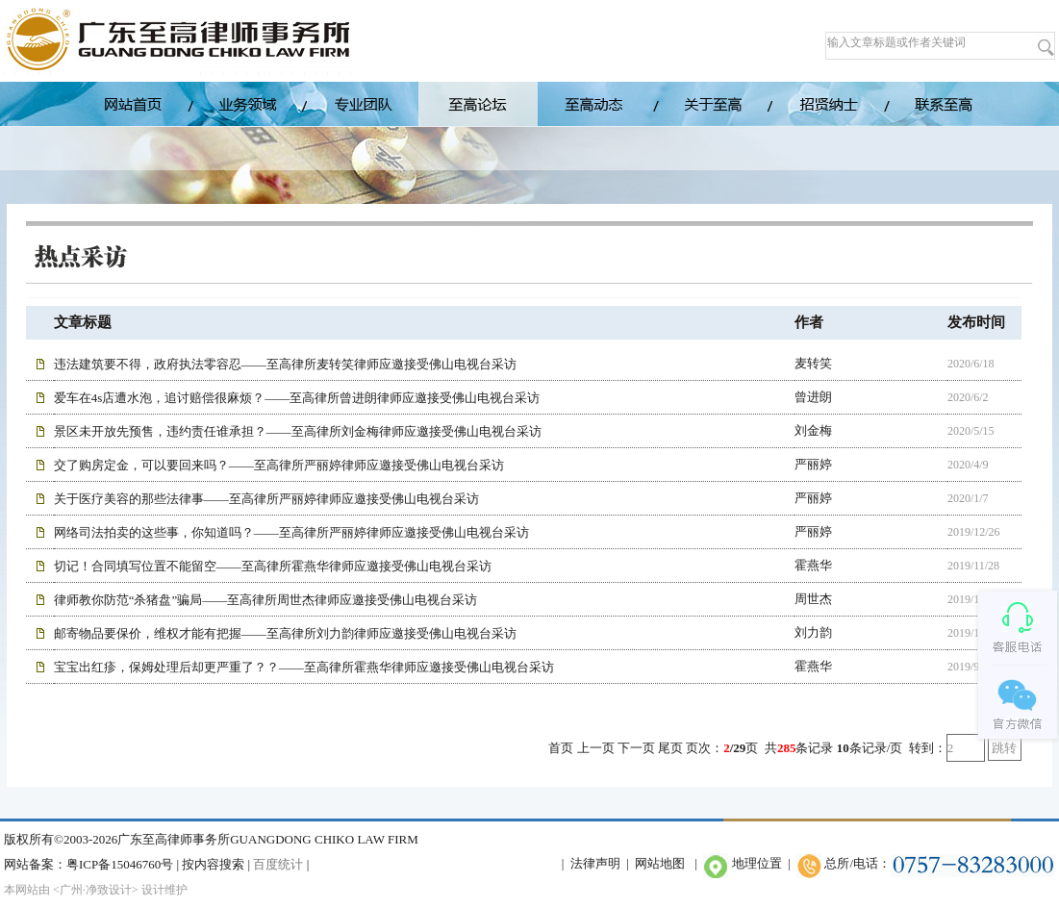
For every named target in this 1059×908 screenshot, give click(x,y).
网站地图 (660, 863)
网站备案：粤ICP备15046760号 (88, 864)
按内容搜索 (213, 864)
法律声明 (595, 863)
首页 (560, 748)
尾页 (670, 748)
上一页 (596, 748)
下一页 (636, 748)
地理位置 (757, 863)
